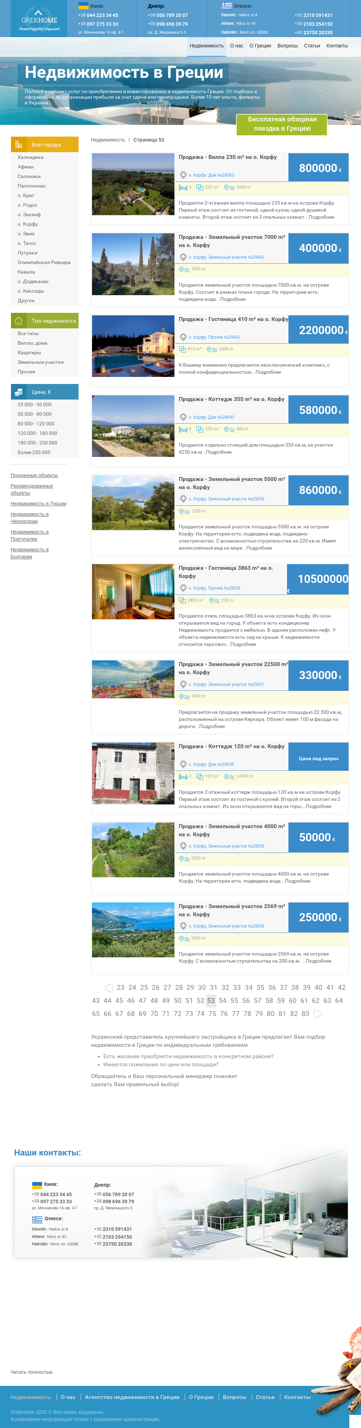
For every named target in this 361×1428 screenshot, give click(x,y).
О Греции (260, 45)
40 (318, 988)
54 (223, 1001)
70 (154, 1014)
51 (189, 1001)
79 (259, 1014)
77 (236, 1014)
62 (316, 1001)
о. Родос (27, 205)
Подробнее (321, 217)
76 (224, 1014)
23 (121, 988)
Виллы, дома (32, 343)
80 (271, 1014)
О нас (236, 45)
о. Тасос (27, 243)
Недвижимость (207, 45)
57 (258, 1001)
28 (179, 988)
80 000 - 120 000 (36, 423)
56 (246, 1001)
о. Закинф (29, 214)
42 (342, 988)
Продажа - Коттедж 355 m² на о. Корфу (232, 399)
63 (327, 1001)
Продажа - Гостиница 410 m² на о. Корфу (233, 319)
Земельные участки (41, 362)
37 (284, 988)
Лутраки (28, 253)
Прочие (26, 371)
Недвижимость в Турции (39, 503)
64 (339, 1001)
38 (295, 988)
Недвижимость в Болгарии (30, 553)
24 (132, 988)
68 (131, 1014)
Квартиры (29, 352)
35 (260, 988)
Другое (26, 300)
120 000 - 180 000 (37, 433)
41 (330, 988)
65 (96, 1014)
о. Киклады (31, 291)
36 (272, 988)
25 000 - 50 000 (35, 404)
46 (131, 1001)
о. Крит (26, 195)
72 (178, 1014)
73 (189, 1014)
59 (281, 1001)
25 (144, 988)
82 (294, 1014)
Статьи (312, 45)
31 (214, 988)
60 (293, 1001)
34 (249, 988)
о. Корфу (28, 224)
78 (247, 1014)
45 (119, 1001)
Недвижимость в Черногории (30, 517)
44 (107, 1001)
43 (96, 1001)
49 (166, 1001)
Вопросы (287, 45)
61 (304, 1001)
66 (107, 1014)
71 (166, 1014)
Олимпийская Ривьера (44, 262)
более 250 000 (34, 452)
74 (201, 1014)
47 (143, 1001)
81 (282, 1014)
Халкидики (31, 157)
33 (237, 988)
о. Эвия (26, 233)
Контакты (337, 45)
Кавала (26, 272)
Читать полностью (31, 1372)
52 (201, 1001)
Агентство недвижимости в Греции (132, 1397)
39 (307, 988)
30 (202, 988)
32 (225, 988)
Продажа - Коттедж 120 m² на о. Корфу (232, 746)
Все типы (28, 333)
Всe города (46, 144)
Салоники (29, 176)
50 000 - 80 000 (35, 414)
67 (119, 1014)
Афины (26, 167)
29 (190, 988)
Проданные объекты (34, 475)
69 (143, 1014)
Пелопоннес (32, 186)
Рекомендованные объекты (32, 489)
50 (178, 1001)
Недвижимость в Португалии (30, 535)
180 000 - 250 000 (37, 443)
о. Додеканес (33, 281)
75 (212, 1014)
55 (234, 1001)
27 (167, 988)
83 (305, 1014)
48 (154, 1001)
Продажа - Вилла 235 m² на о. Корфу (228, 157)
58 (269, 1001)
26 (156, 988)
